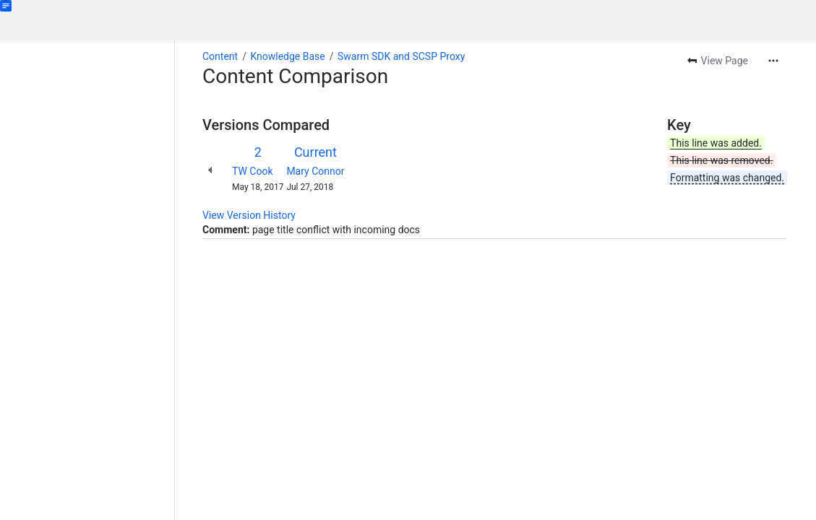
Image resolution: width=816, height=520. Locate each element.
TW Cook (252, 171)
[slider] (179, 280)
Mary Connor (315, 171)
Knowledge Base (287, 56)
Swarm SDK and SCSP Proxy (401, 56)
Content (220, 56)
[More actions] (773, 61)
